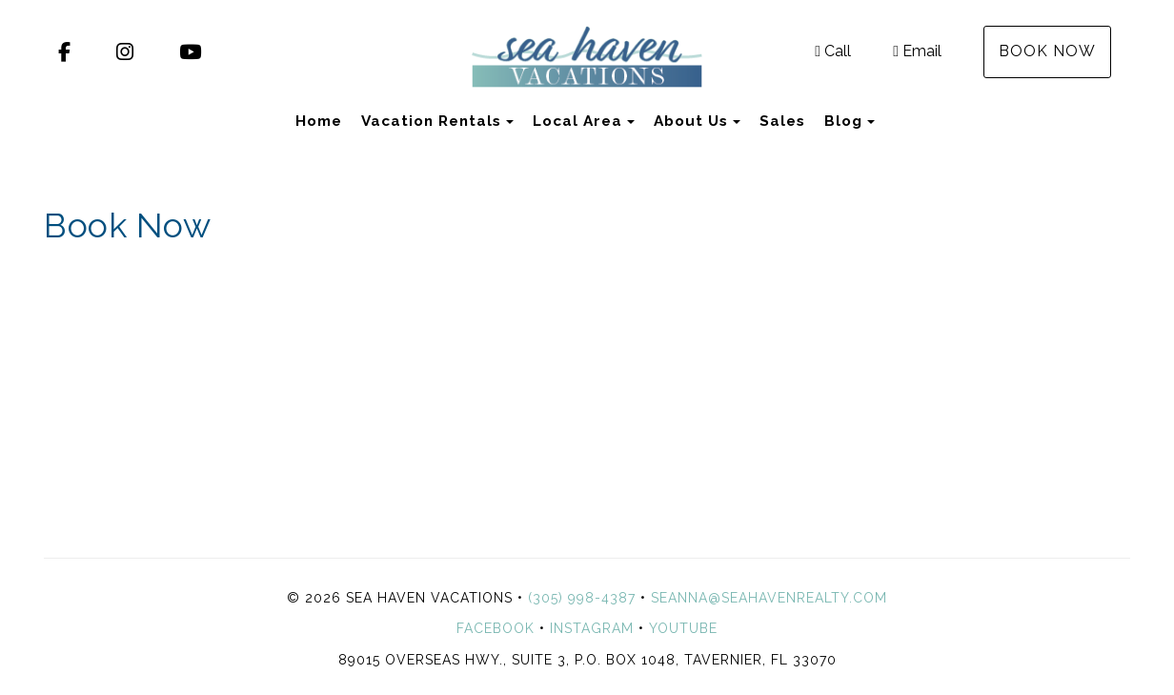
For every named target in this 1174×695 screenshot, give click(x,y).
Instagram (592, 628)
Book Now (1047, 51)
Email (917, 51)
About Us (691, 121)
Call (833, 51)
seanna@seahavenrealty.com (769, 597)
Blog (843, 121)
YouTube (683, 628)
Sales (782, 121)
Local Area (577, 121)
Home (318, 121)
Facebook (495, 628)
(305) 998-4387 (582, 597)
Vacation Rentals (431, 121)
